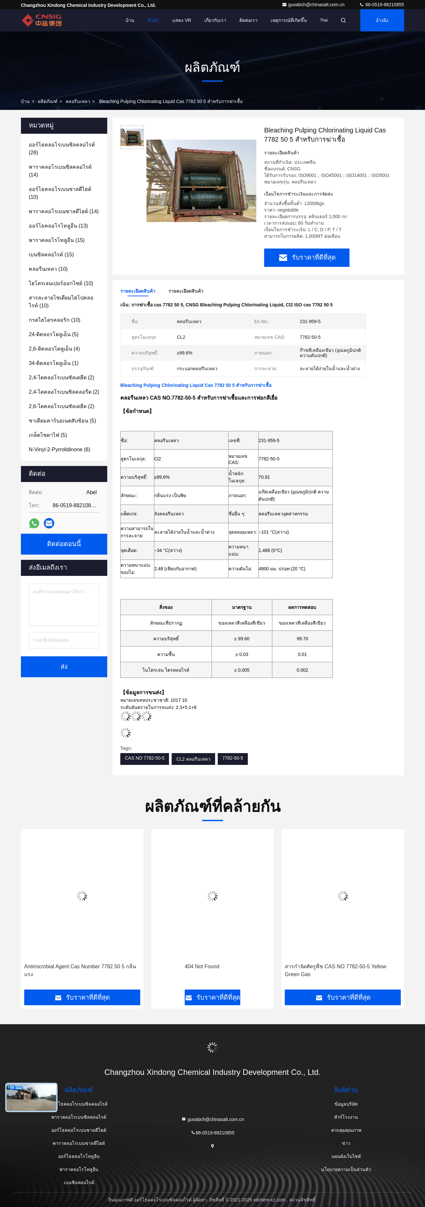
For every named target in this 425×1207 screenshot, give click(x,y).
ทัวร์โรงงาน (346, 1117)
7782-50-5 (232, 758)
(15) (57, 240)
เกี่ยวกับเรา (215, 20)
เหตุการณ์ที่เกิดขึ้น (289, 20)
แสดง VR (181, 20)
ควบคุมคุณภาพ (346, 1130)
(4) (54, 349)
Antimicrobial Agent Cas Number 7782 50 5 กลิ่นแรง (80, 970)
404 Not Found (202, 966)
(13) (58, 226)
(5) (53, 334)
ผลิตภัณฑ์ (48, 101)
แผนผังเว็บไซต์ (346, 1156)
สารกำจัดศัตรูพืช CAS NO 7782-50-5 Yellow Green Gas (335, 970)
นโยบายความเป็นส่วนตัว (346, 1169)
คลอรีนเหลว (78, 101)
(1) (53, 363)
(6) (59, 449)
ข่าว (346, 1143)
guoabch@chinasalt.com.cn (314, 4)
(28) (62, 148)
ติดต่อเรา (248, 20)
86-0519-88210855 (381, 4)
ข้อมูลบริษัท (346, 1104)
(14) (60, 171)
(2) (61, 377)
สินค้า (153, 20)
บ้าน (130, 20)
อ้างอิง (382, 20)
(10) (60, 193)
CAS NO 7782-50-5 (144, 758)
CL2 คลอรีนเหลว (193, 759)
